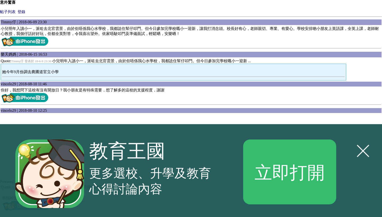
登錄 (21, 12)
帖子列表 (8, 12)
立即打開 (290, 172)
